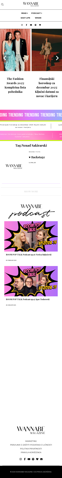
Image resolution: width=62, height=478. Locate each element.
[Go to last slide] (5, 58)
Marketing (31, 441)
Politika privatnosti (31, 449)
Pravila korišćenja (31, 452)
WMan (38, 18)
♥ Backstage (37, 157)
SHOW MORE (31, 191)
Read (24, 13)
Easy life (25, 18)
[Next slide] (57, 58)
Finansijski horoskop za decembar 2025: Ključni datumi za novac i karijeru (47, 87)
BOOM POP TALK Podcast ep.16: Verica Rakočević (29, 255)
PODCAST (36, 13)
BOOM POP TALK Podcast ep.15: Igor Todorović (28, 299)
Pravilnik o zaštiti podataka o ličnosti (31, 445)
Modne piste (35, 151)
